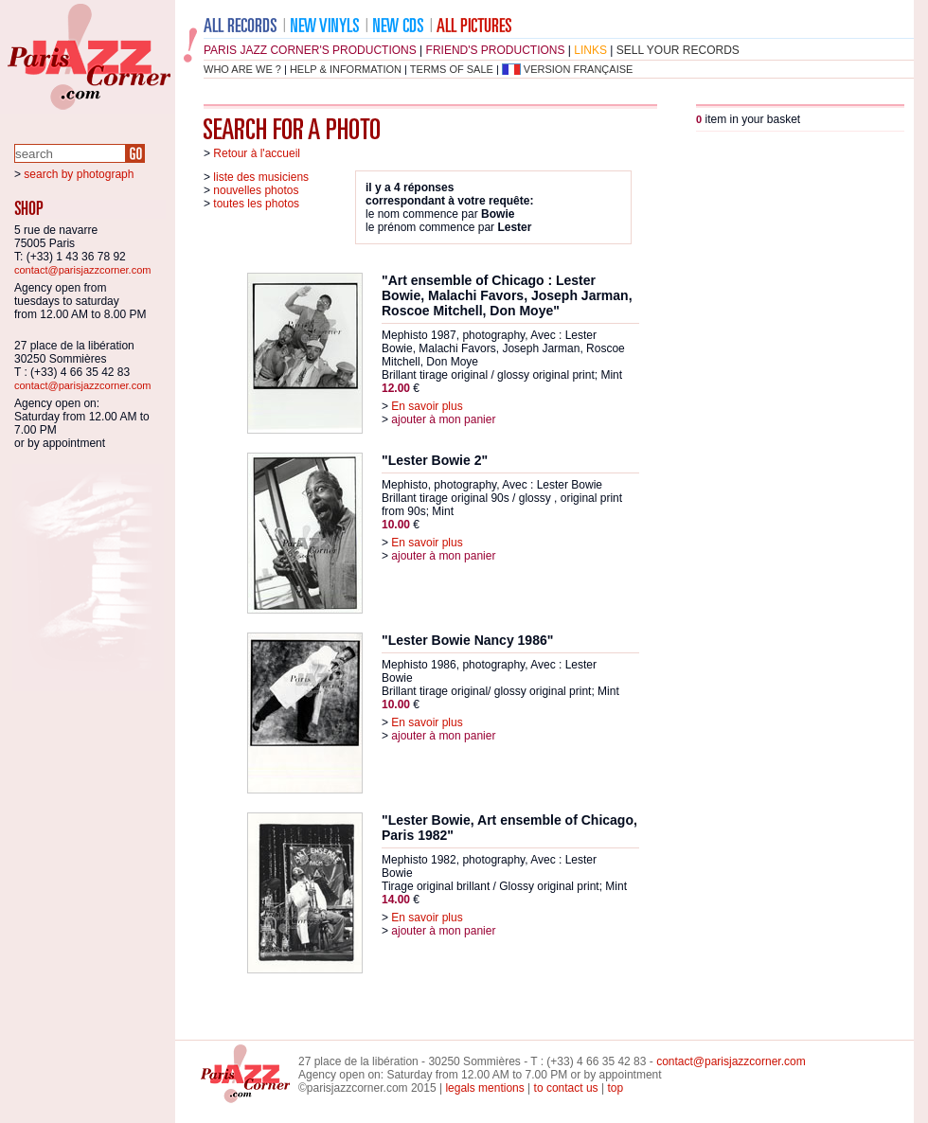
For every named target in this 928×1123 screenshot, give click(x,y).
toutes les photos (256, 203)
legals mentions (484, 1088)
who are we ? (242, 69)
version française (579, 69)
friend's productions (495, 50)
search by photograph (79, 174)
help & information (346, 69)
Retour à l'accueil (256, 153)
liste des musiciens (261, 177)
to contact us (566, 1088)
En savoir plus (426, 406)
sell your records (678, 50)
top (615, 1088)
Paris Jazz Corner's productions (310, 50)
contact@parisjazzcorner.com (82, 270)
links (590, 50)
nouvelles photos (255, 190)
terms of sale (451, 69)
